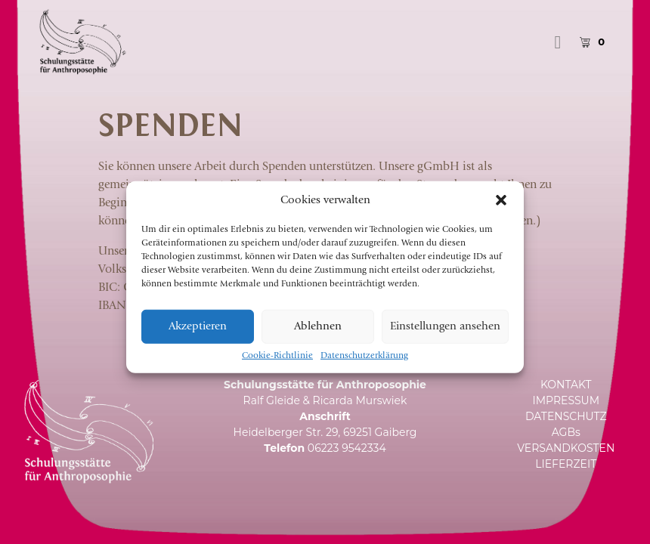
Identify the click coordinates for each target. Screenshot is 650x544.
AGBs (566, 432)
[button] (501, 211)
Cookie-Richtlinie (277, 367)
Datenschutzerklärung (364, 367)
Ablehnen (318, 338)
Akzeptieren (198, 338)
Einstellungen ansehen (445, 338)
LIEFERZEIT (565, 464)
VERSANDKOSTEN (565, 448)
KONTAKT (566, 384)
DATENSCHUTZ (566, 416)
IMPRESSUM (565, 400)
